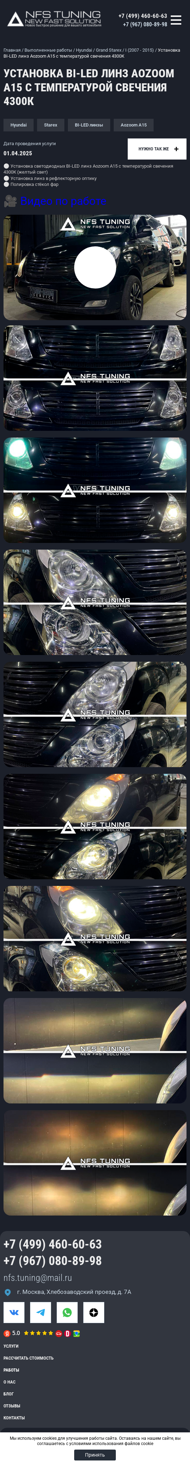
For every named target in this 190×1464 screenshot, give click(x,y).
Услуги (11, 1346)
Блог (8, 1394)
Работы (11, 1370)
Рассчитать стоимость (28, 1358)
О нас (9, 1382)
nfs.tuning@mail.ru (37, 1277)
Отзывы (11, 1405)
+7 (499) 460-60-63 (143, 15)
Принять (95, 1455)
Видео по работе (63, 201)
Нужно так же (154, 148)
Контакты (14, 1417)
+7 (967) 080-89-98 (145, 24)
